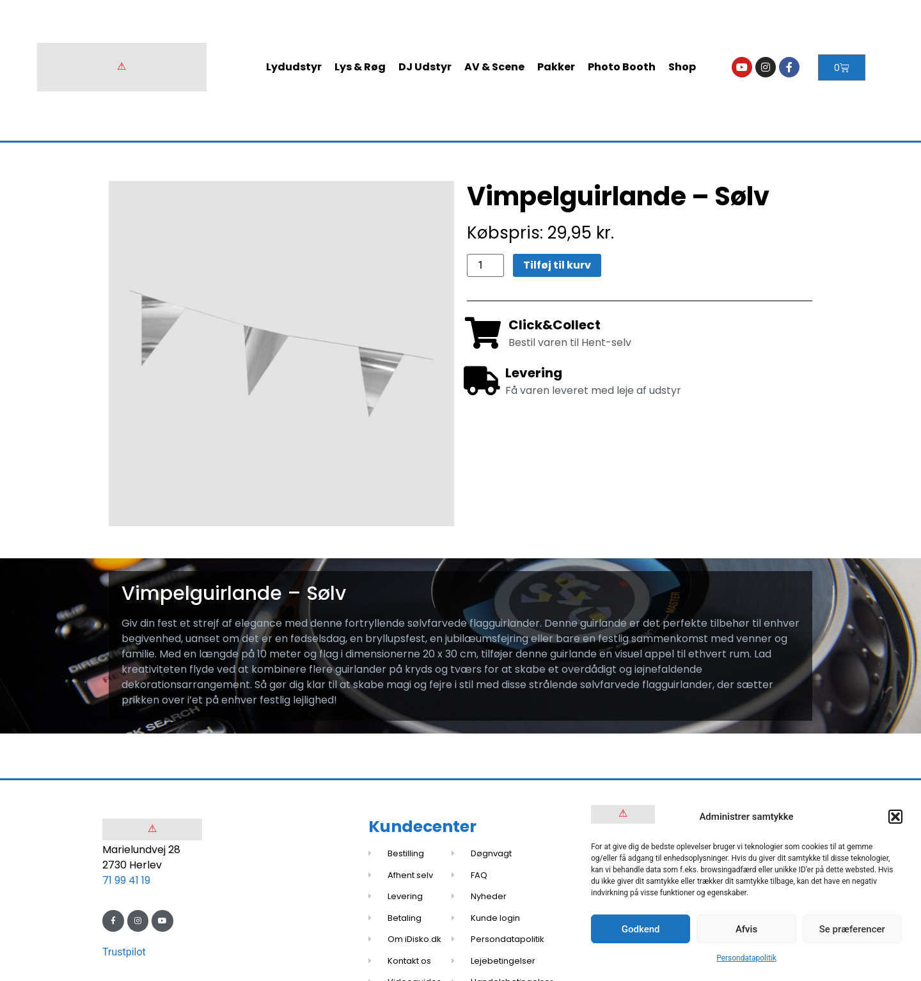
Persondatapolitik (746, 958)
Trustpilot (124, 952)
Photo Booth (622, 66)
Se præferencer (852, 929)
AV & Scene (494, 66)
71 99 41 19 (126, 880)
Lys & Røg (360, 66)
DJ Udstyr (425, 66)
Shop (682, 66)
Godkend (641, 929)
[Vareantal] (485, 265)
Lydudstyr (294, 66)
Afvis (746, 929)
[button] (895, 816)
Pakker (556, 66)
